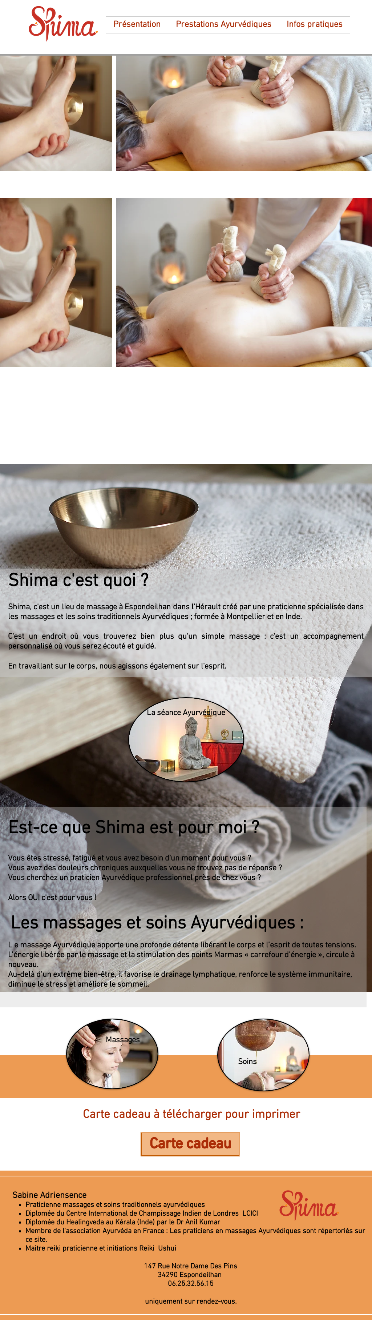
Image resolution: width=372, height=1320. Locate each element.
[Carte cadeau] (190, 1144)
